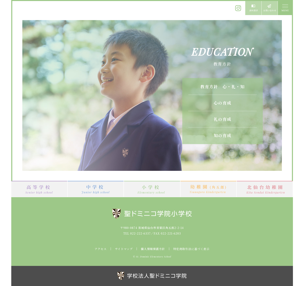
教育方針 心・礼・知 (222, 86)
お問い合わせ (270, 8)
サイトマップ (124, 248)
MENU (285, 8)
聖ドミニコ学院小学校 (49, 10)
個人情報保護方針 (153, 248)
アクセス (101, 248)
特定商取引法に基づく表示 (191, 248)
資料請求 (253, 8)
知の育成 (222, 135)
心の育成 (222, 103)
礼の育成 (222, 119)
